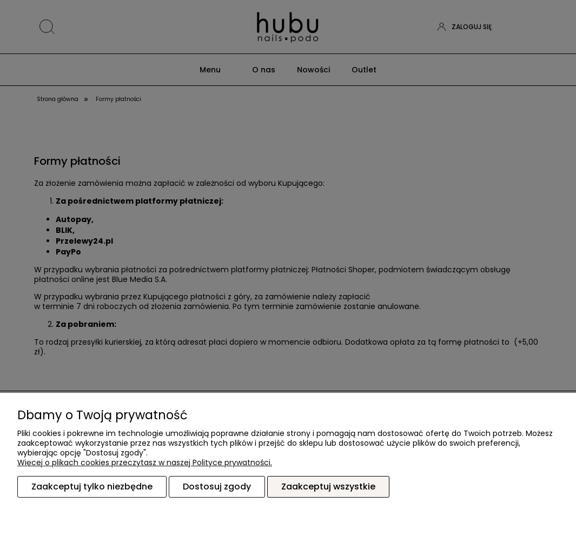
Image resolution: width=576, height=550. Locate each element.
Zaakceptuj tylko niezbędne (92, 487)
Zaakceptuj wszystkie (328, 487)
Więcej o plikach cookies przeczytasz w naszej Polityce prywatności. (144, 463)
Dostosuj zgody (217, 487)
